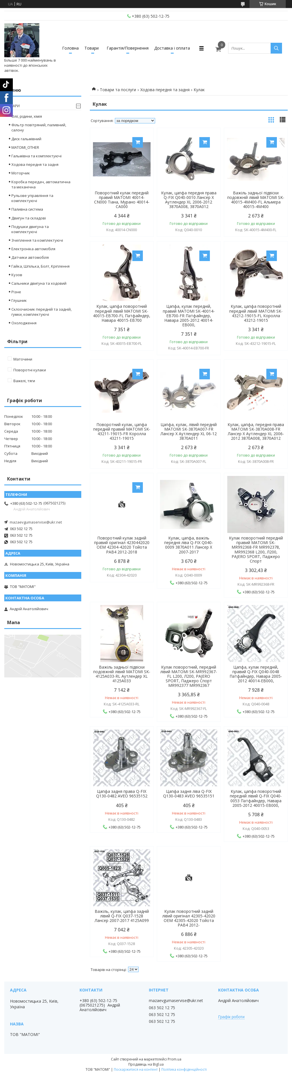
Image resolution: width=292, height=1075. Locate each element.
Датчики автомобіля (30, 257)
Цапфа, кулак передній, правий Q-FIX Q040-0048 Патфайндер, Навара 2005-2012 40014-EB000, (256, 674)
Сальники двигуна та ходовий (38, 283)
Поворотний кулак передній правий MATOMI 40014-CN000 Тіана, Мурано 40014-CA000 (121, 200)
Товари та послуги (118, 89)
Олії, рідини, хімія (26, 116)
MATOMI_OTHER (25, 147)
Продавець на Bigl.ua (146, 1064)
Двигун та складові (28, 218)
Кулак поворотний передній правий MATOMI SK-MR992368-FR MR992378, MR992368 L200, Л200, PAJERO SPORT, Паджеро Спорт (256, 549)
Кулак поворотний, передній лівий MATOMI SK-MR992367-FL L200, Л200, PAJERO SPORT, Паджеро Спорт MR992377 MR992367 (188, 676)
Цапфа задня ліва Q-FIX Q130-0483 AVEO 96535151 (188, 793)
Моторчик (20, 173)
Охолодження (23, 322)
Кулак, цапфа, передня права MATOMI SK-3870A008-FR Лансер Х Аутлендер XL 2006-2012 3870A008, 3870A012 (256, 431)
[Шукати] (276, 48)
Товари (91, 48)
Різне (16, 291)
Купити (137, 142)
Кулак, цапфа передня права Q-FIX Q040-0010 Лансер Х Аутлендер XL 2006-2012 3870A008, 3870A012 (188, 200)
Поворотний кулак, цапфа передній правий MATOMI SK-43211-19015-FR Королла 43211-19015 (121, 431)
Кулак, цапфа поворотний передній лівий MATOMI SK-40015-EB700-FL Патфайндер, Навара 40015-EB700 (121, 313)
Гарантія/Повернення (128, 48)
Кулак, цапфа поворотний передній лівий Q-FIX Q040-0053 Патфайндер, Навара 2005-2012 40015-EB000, (256, 798)
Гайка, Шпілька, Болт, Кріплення (40, 266)
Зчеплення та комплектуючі (37, 240)
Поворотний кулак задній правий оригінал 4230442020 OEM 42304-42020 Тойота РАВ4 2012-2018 (121, 545)
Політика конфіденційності (184, 1069)
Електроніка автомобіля (33, 248)
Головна (70, 48)
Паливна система (27, 209)
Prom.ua (174, 1059)
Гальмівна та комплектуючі (36, 155)
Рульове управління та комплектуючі (32, 198)
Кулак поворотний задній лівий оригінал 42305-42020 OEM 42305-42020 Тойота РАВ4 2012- (188, 918)
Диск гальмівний (26, 138)
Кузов (16, 274)
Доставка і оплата (172, 48)
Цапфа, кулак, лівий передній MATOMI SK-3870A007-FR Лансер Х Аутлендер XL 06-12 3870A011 (189, 431)
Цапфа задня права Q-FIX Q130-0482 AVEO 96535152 (121, 793)
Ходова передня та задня (165, 89)
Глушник (19, 300)
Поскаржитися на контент (136, 1069)
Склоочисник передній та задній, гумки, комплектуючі (41, 312)
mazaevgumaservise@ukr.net (36, 522)
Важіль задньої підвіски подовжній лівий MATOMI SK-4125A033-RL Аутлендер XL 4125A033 (121, 674)
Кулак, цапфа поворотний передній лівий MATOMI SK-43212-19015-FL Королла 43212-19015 (256, 313)
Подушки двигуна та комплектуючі (30, 229)
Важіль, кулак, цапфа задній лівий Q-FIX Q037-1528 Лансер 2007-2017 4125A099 (122, 916)
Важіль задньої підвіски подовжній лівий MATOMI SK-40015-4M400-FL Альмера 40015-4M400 (255, 200)
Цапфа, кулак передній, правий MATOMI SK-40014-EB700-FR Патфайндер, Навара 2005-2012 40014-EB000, (189, 315)
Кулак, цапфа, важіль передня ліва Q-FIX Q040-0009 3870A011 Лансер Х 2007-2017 (188, 545)
